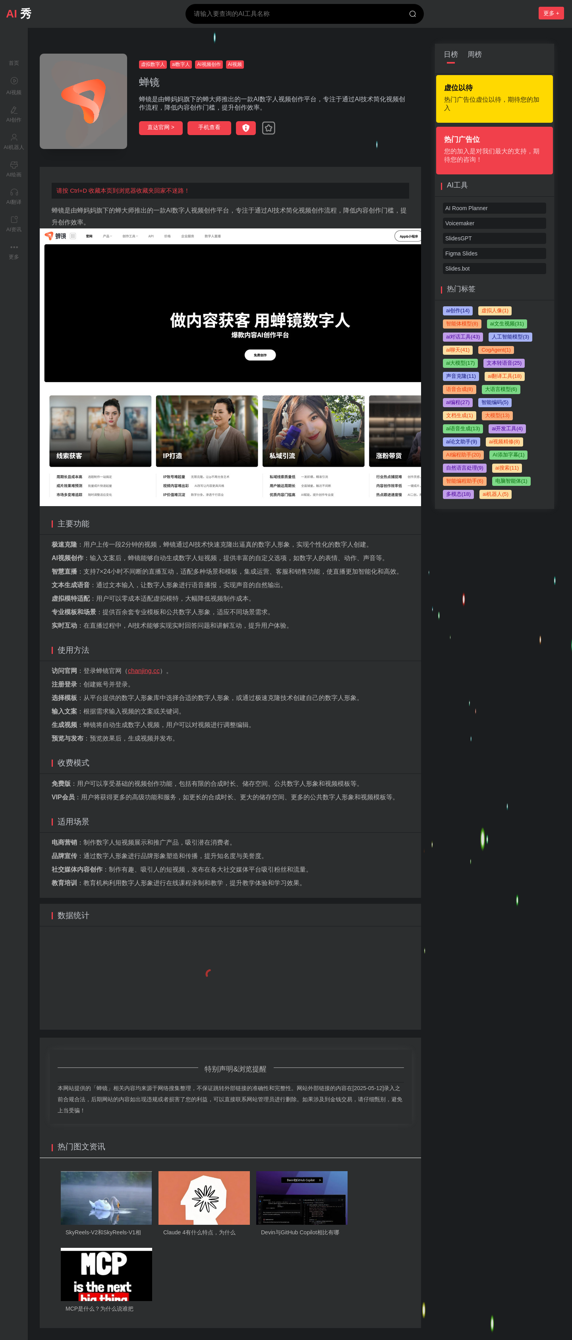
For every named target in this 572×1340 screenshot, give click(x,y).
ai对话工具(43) (463, 337)
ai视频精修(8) (504, 442)
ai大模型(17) (460, 363)
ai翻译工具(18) (505, 376)
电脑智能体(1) (511, 481)
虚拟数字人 (153, 64)
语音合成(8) (459, 389)
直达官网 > (160, 127)
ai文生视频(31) (507, 324)
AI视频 (235, 64)
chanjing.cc (144, 670)
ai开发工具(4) (507, 428)
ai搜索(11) (507, 468)
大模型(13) (497, 415)
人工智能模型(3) (510, 337)
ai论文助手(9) (461, 442)
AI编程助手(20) (463, 455)
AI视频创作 (208, 64)
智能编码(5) (494, 402)
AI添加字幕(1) (508, 455)
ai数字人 (181, 64)
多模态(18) (458, 494)
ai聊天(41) (458, 350)
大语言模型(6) (501, 389)
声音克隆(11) (461, 376)
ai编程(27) (458, 402)
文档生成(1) (459, 415)
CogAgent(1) (496, 350)
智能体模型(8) (462, 324)
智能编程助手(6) (464, 481)
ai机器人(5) (495, 494)
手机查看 (209, 127)
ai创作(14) (458, 310)
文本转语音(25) (504, 363)
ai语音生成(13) (463, 428)
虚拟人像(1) (494, 310)
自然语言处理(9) (464, 468)
